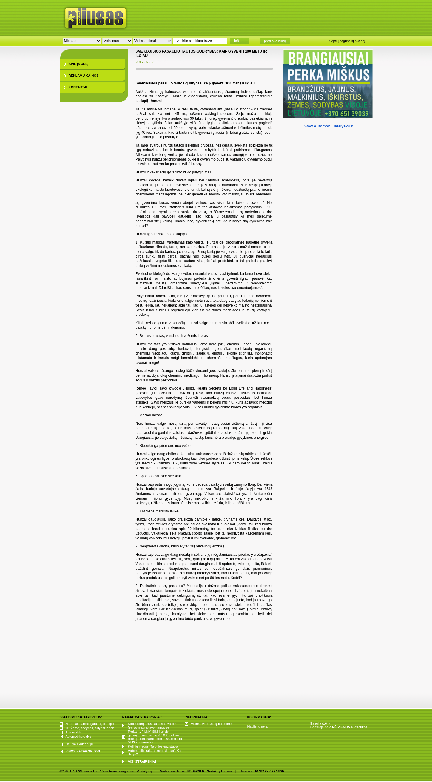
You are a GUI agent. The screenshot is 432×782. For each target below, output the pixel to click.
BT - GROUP (195, 771)
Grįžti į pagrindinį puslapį (347, 41)
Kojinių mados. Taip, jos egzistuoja (153, 746)
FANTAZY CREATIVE (269, 771)
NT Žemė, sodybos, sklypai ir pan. (90, 728)
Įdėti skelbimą (275, 41)
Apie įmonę (78, 64)
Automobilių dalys (78, 736)
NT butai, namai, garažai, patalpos (90, 724)
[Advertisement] (257, 16)
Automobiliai (74, 732)
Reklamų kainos (84, 75)
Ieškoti (239, 41)
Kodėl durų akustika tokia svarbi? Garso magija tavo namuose (152, 725)
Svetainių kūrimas (220, 771)
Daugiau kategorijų (79, 744)
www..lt (328, 126)
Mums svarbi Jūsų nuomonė (211, 724)
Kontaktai (78, 87)
